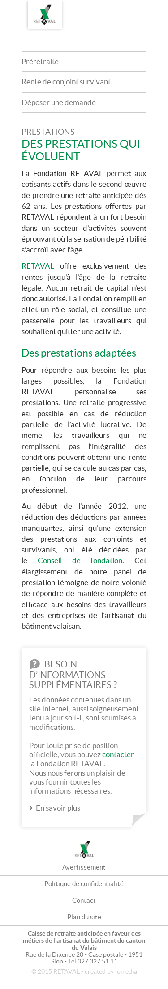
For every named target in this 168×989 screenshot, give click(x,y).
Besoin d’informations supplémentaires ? (73, 674)
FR (137, 7)
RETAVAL (38, 265)
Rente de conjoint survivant (66, 81)
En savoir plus (58, 808)
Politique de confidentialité (84, 883)
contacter (118, 754)
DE (154, 7)
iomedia (126, 971)
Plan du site (84, 917)
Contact (84, 900)
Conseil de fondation (80, 560)
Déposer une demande (59, 102)
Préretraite (40, 61)
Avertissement (84, 867)
